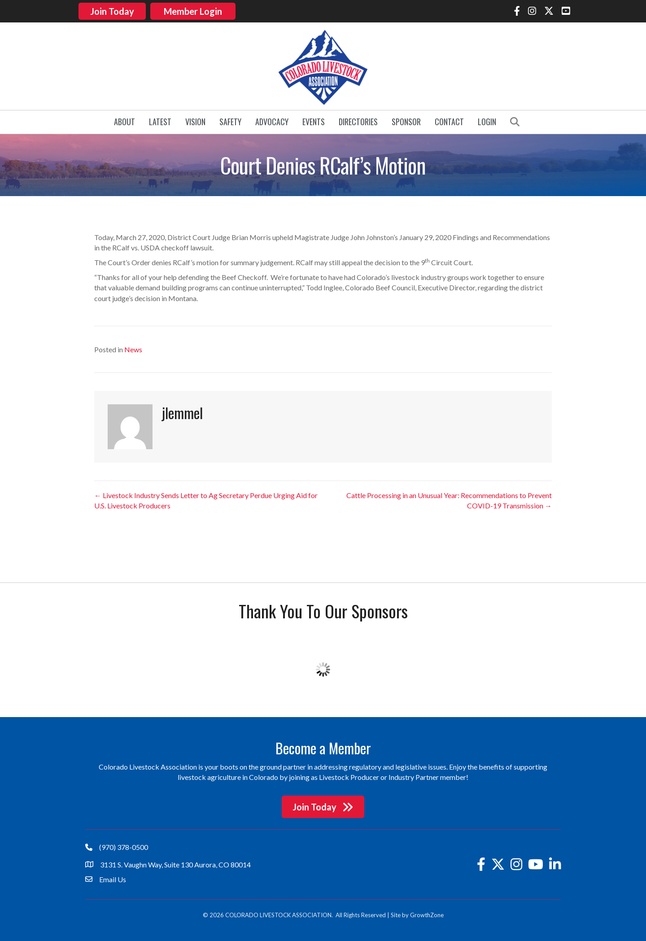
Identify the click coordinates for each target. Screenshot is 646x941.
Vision (195, 121)
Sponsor (406, 121)
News (133, 348)
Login (487, 121)
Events (313, 121)
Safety (230, 121)
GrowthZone (427, 914)
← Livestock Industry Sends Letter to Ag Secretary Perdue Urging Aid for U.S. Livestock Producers (206, 499)
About (124, 121)
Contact (449, 121)
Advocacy (271, 121)
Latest (160, 121)
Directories (358, 121)
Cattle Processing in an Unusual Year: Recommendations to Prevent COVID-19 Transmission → (449, 499)
